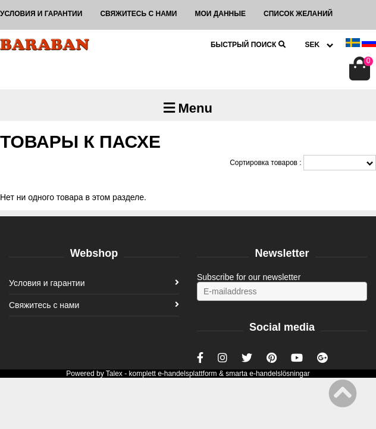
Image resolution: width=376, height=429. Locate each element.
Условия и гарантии (41, 14)
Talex (114, 373)
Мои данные (220, 14)
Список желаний (298, 14)
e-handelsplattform (187, 373)
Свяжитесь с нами (138, 14)
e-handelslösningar (279, 373)
